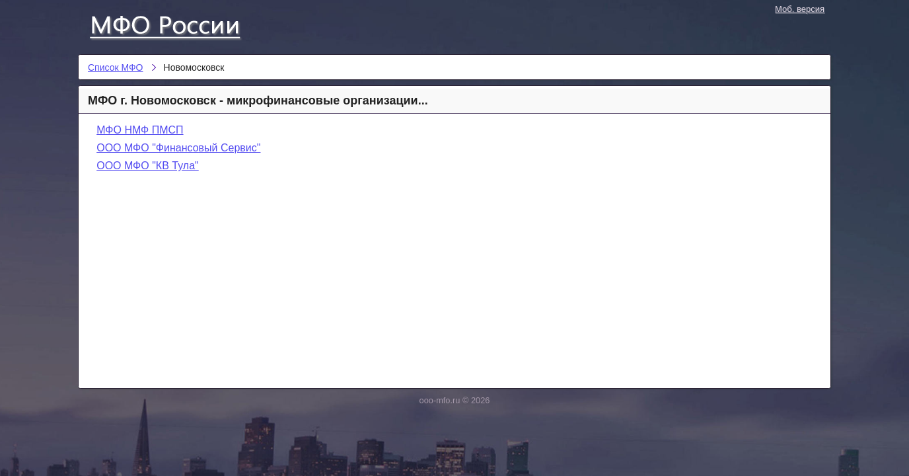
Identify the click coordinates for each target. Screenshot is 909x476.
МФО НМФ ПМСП (139, 130)
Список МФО (177, 24)
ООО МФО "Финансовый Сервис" (178, 147)
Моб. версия (799, 9)
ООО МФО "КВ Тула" (147, 165)
